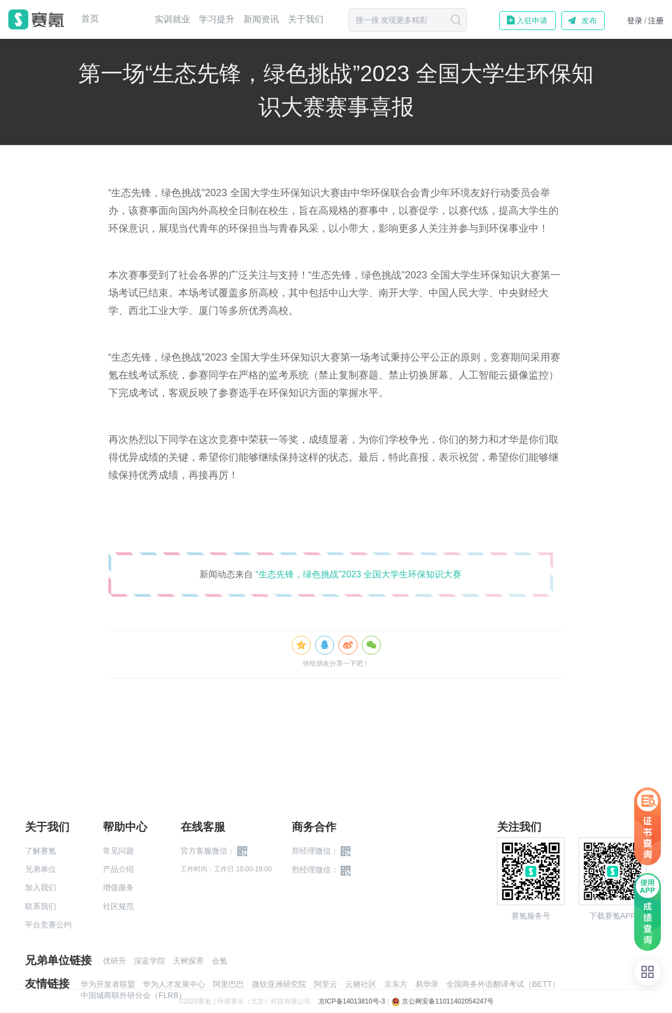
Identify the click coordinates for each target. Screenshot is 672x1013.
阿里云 (325, 984)
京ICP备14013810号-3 (351, 1001)
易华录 (427, 984)
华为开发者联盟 (108, 984)
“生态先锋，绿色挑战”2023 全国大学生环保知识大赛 (358, 574)
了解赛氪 (40, 850)
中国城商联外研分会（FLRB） (133, 995)
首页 (90, 18)
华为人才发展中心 (174, 984)
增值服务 (118, 887)
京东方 (395, 984)
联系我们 (40, 906)
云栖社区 (360, 984)
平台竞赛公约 (48, 924)
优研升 (114, 960)
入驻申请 (531, 20)
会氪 (219, 960)
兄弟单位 (40, 869)
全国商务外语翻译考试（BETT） (503, 984)
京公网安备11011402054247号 (442, 1001)
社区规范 (118, 906)
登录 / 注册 (645, 21)
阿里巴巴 (228, 984)
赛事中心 (127, 19)
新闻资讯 (261, 19)
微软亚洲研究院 (279, 984)
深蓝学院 (149, 960)
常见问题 (118, 850)
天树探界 (188, 960)
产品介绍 (118, 869)
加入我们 (40, 887)
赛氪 (36, 19)
